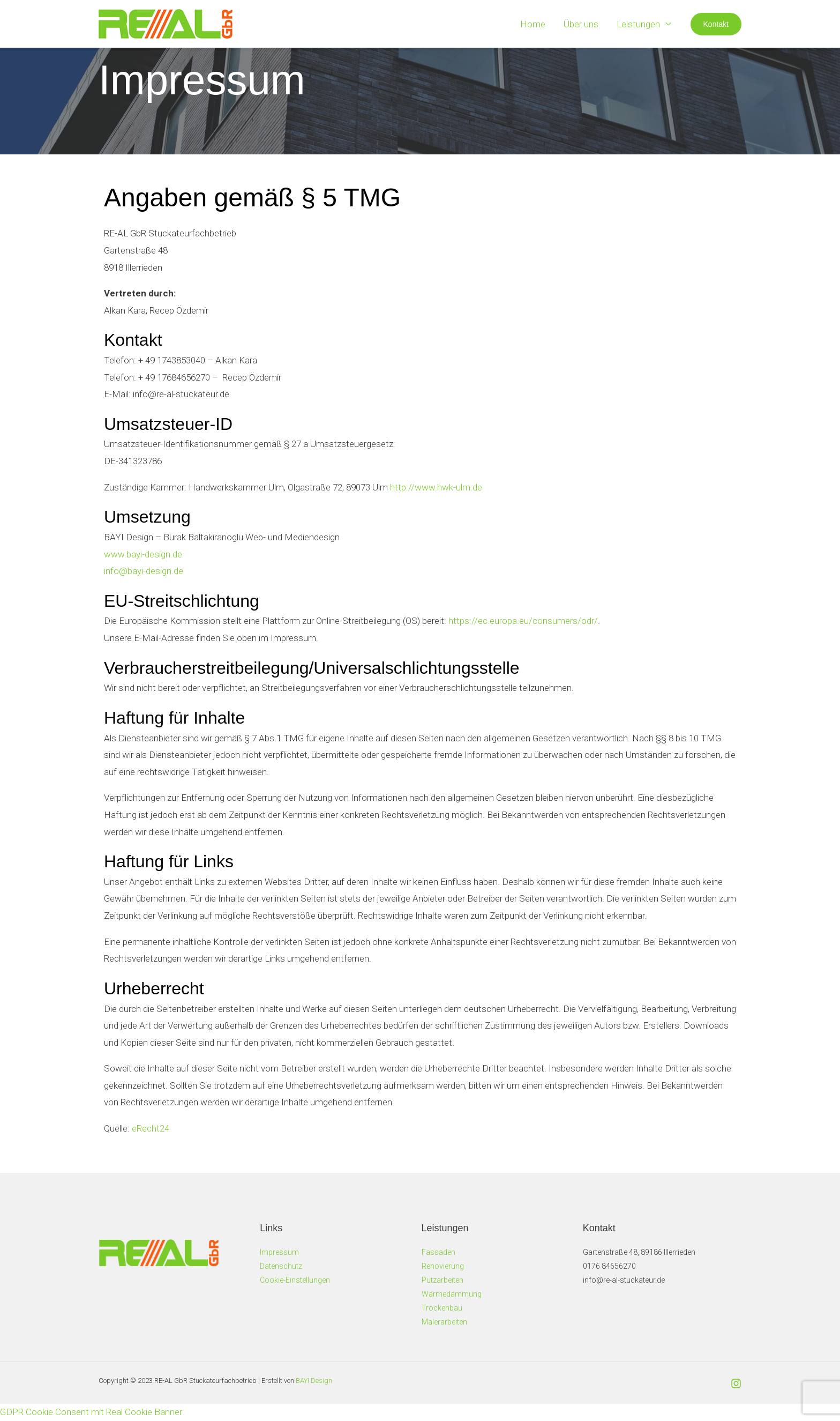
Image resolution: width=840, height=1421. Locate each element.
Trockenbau (442, 1308)
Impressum (279, 1252)
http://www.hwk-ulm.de (436, 487)
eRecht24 (150, 1128)
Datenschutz (281, 1266)
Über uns (581, 24)
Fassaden (438, 1252)
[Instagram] (736, 1383)
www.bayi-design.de (143, 554)
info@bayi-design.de (143, 571)
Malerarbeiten (444, 1322)
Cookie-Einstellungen (295, 1280)
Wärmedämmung (452, 1294)
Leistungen (638, 24)
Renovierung (443, 1266)
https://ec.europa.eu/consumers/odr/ (523, 620)
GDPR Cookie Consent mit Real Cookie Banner (91, 1412)
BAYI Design (314, 1381)
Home (532, 24)
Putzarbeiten (442, 1280)
